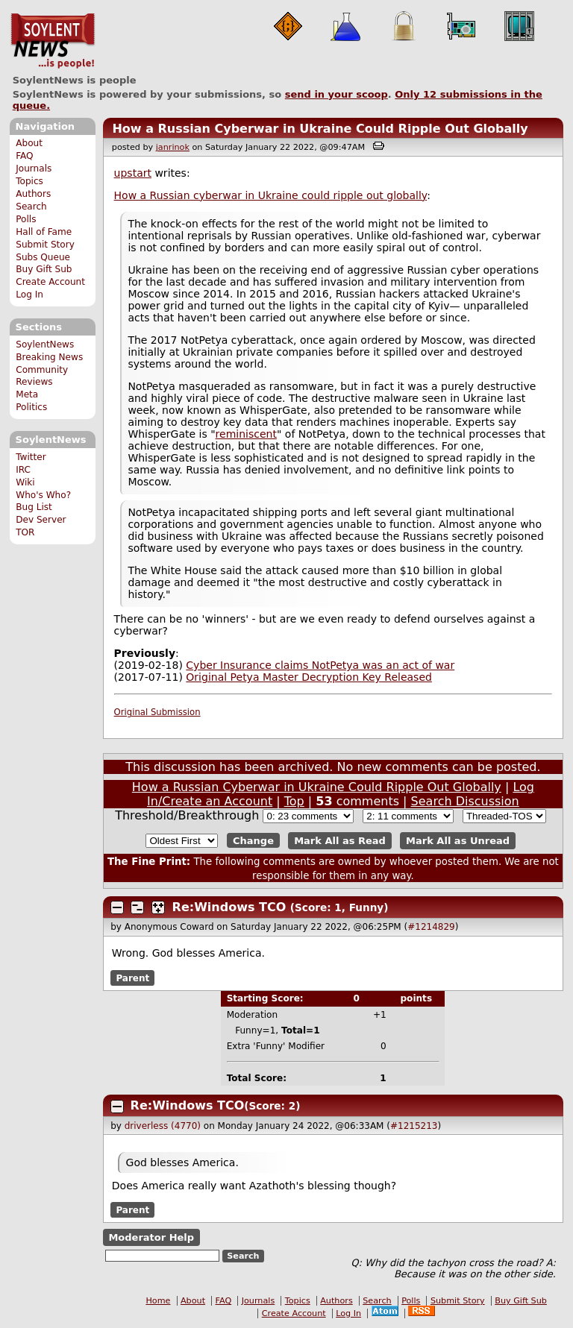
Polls (26, 219)
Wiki (25, 482)
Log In (29, 294)
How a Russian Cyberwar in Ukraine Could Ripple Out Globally (319, 129)
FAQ (24, 156)
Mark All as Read (340, 840)
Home (157, 1301)
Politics (31, 407)
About (29, 143)
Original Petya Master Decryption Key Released (309, 677)
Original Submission (157, 712)
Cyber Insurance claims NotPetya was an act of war (320, 665)
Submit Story (45, 244)
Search (31, 206)
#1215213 (414, 1126)
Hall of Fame (44, 232)
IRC (23, 470)
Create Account (50, 282)
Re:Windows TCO (229, 907)
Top (294, 801)
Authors (33, 194)
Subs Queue (43, 257)
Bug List (34, 507)
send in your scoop (336, 94)
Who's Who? (43, 495)
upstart (132, 173)
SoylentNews (53, 41)
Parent (132, 977)
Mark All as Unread (458, 840)
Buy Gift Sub (44, 269)
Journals (33, 168)
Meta (27, 394)
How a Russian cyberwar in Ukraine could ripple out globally (271, 195)
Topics (29, 181)
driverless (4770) (163, 1126)
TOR (25, 532)
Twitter (31, 457)
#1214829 (431, 927)
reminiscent (246, 434)
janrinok (173, 147)
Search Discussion (465, 801)
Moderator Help (151, 1237)
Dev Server (41, 519)
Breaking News (49, 357)
